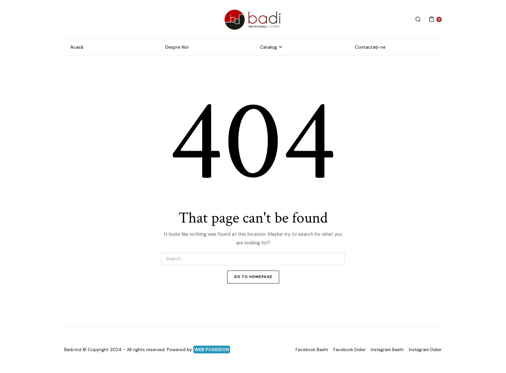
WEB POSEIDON (211, 349)
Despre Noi (176, 47)
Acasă (76, 47)
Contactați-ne (370, 47)
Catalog (268, 47)
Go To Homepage (253, 276)
